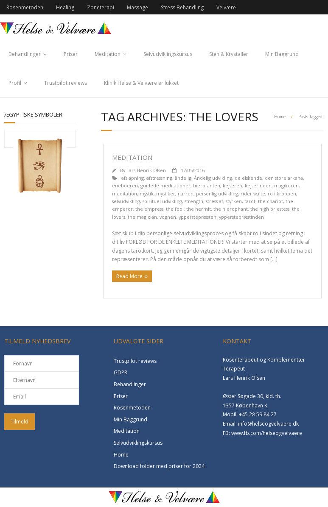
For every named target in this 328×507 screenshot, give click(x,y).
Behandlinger (24, 54)
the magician (142, 217)
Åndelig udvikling (213, 178)
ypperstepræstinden (241, 217)
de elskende (248, 178)
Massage (137, 7)
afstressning (159, 178)
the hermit (198, 209)
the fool (175, 209)
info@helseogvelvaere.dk (268, 423)
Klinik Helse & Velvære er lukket (141, 82)
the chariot (270, 201)
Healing (65, 7)
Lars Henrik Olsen (146, 170)
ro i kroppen (282, 193)
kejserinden (258, 185)
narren (185, 193)
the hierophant (230, 209)
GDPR (120, 372)
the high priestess (269, 209)
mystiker (165, 193)
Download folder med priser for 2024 (159, 466)
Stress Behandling (182, 7)
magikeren (286, 185)
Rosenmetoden (24, 7)
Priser (71, 54)
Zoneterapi (100, 7)
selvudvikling (126, 201)
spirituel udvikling (162, 201)
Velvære (226, 7)
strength (194, 201)
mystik (147, 193)
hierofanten (206, 185)
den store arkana (284, 178)
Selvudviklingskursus (167, 54)
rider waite (253, 193)
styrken (234, 201)
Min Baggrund (282, 54)
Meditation (108, 54)
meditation (124, 193)
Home (280, 117)
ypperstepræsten (197, 217)
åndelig (183, 178)
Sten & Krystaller (228, 54)
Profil (14, 82)
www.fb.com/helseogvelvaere (266, 433)
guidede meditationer (165, 185)
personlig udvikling (217, 193)
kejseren (232, 185)
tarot (249, 201)
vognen (168, 217)
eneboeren (125, 185)
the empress (149, 209)
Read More (129, 276)
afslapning (132, 178)
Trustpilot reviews (65, 82)
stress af (214, 201)
